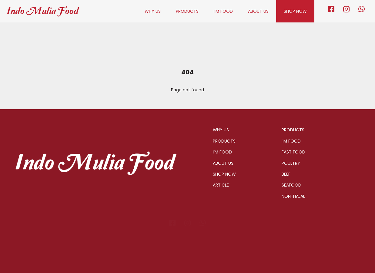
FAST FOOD (293, 152)
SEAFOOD (291, 185)
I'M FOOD (291, 141)
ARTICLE (221, 185)
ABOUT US (258, 11)
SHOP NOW (295, 11)
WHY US (153, 11)
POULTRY (291, 163)
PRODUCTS (187, 11)
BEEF (286, 174)
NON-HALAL (293, 196)
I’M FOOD (223, 11)
